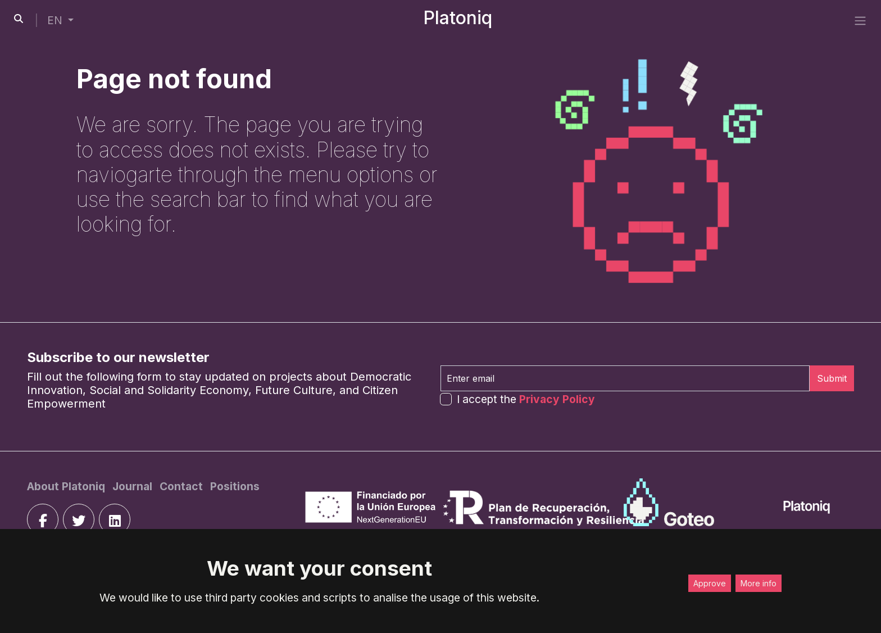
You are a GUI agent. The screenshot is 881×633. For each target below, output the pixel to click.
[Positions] (235, 486)
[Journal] (133, 486)
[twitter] (78, 519)
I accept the (526, 399)
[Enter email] (625, 378)
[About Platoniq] (67, 486)
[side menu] (860, 20)
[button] (60, 20)
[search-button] (18, 18)
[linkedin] (114, 519)
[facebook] (42, 519)
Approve (709, 583)
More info (758, 583)
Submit (832, 378)
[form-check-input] (445, 399)
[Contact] (183, 486)
